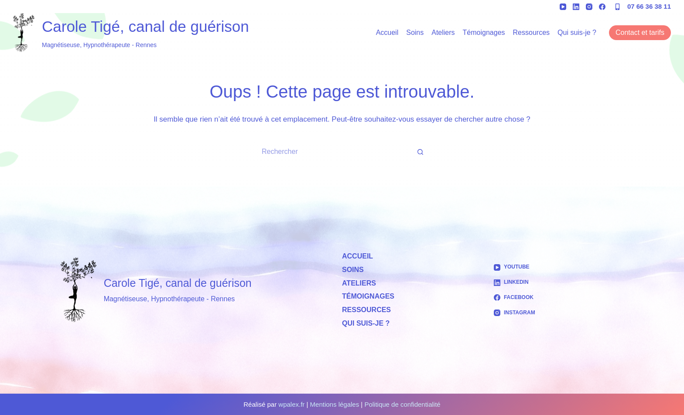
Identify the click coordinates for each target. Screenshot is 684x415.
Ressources (531, 32)
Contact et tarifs (640, 32)
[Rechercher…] (333, 151)
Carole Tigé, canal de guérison (145, 26)
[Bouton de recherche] (420, 151)
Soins (415, 32)
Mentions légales (334, 404)
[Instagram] (589, 6)
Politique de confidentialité (402, 404)
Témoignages (484, 32)
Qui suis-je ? (576, 32)
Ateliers (443, 32)
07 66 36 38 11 (649, 6)
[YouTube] (563, 6)
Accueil (387, 32)
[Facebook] (602, 6)
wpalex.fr (291, 404)
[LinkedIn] (576, 6)
